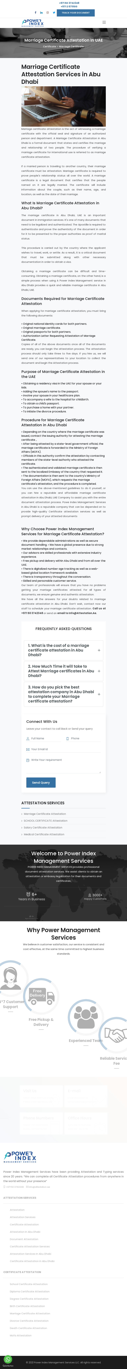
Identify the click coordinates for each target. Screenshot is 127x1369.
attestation (17, 1210)
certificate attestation (24, 1224)
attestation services (22, 1217)
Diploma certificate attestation (30, 1291)
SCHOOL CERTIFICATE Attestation (45, 821)
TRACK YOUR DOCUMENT (76, 12)
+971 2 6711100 (69, 6)
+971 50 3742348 (69, 3)
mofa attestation (20, 1335)
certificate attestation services (30, 1246)
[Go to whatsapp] (8, 1359)
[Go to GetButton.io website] (8, 1366)
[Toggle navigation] (104, 22)
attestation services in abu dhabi (30, 1254)
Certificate (49, 46)
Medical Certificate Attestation (44, 834)
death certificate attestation (28, 1328)
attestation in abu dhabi (25, 1232)
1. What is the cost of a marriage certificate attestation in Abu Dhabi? (58, 650)
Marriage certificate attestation (30, 1313)
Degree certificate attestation (29, 1299)
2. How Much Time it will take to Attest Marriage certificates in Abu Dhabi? (61, 671)
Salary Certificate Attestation (43, 827)
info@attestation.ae (39, 1187)
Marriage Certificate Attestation (45, 814)
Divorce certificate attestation (29, 1321)
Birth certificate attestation (27, 1306)
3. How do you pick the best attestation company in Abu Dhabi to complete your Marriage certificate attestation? (61, 694)
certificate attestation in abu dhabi (32, 1261)
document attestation (24, 1239)
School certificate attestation (29, 1284)
